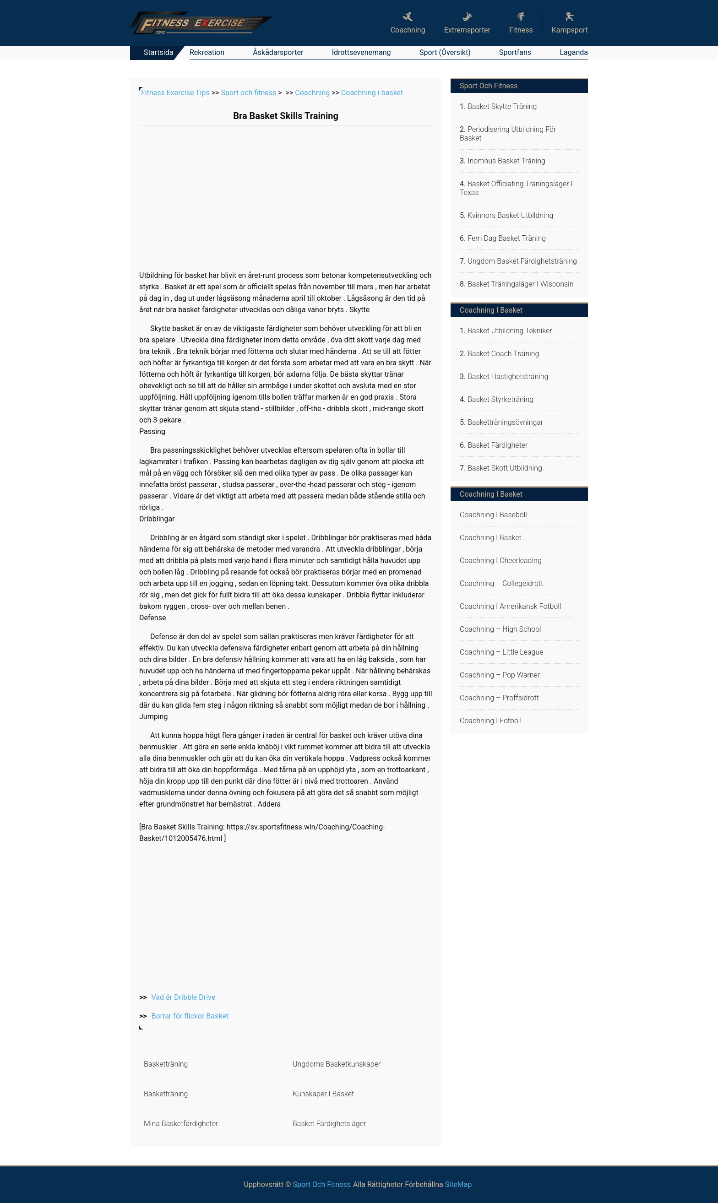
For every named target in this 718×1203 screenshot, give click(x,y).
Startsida (158, 52)
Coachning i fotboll (491, 720)
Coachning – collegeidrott (501, 583)
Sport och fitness (248, 92)
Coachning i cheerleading (501, 560)
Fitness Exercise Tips (175, 92)
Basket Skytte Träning (502, 106)
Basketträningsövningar (505, 422)
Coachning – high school (500, 629)
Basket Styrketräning (500, 399)
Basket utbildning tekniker (510, 330)
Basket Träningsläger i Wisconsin (520, 284)
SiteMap (458, 1184)
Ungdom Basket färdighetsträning (522, 261)
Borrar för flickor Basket (190, 1016)
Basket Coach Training (503, 353)
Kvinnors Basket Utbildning (510, 215)
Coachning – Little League (502, 652)
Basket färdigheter (498, 445)
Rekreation (207, 52)
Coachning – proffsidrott (499, 698)
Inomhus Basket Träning (506, 161)
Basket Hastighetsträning (508, 376)
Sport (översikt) (445, 52)
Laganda (574, 52)
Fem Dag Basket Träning (507, 238)
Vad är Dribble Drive (184, 997)
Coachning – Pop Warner (500, 675)
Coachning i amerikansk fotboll (510, 606)
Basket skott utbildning (505, 468)
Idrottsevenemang (361, 52)
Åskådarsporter (278, 52)
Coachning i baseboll (493, 514)
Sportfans (515, 52)
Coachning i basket (372, 92)
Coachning (312, 92)
